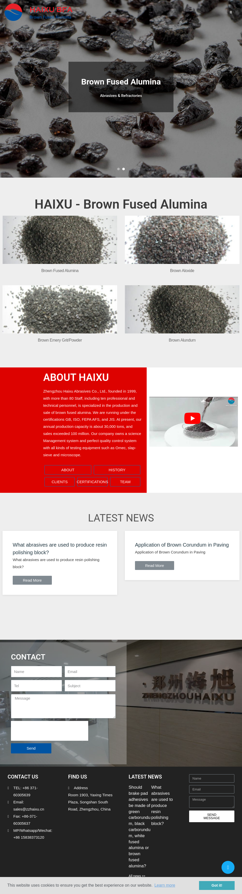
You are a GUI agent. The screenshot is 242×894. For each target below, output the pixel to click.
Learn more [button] (164, 885)
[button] (149, 11)
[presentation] (49, 731)
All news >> (137, 876)
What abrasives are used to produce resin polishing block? (162, 805)
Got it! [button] (216, 885)
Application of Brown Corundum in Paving (182, 545)
